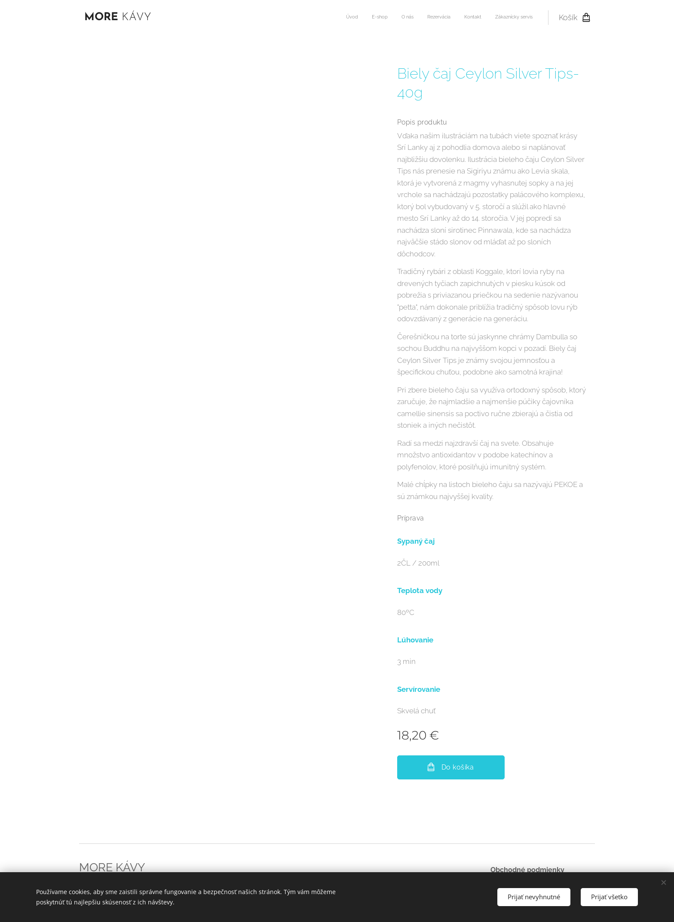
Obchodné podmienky (527, 870)
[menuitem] (466, 17)
